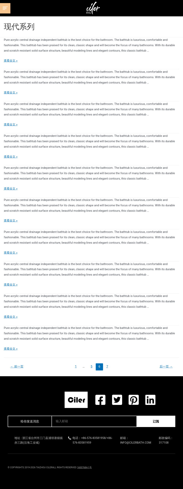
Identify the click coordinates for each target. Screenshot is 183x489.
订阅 (156, 421)
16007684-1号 (84, 467)
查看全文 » (10, 60)
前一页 (16, 366)
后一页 (166, 366)
